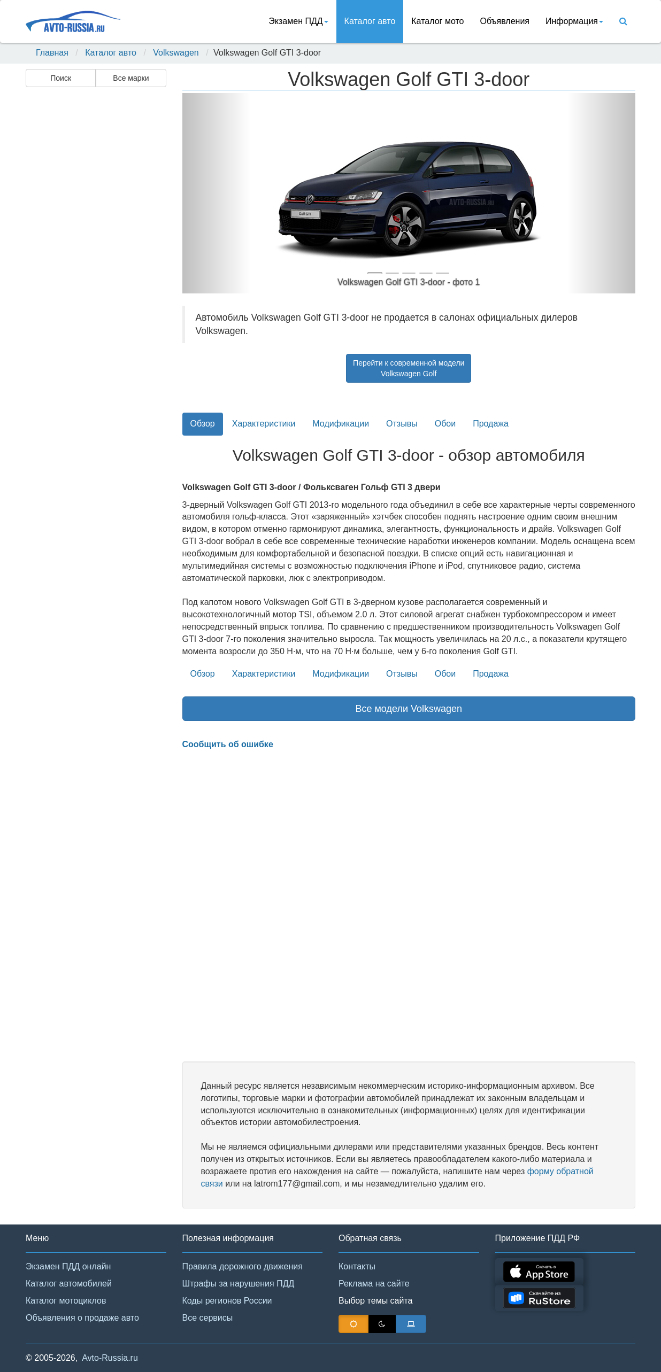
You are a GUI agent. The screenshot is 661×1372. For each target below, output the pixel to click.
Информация (574, 21)
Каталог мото (437, 21)
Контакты (357, 1266)
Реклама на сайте (374, 1283)
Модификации (340, 423)
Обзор (202, 423)
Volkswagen (175, 52)
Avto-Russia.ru (110, 1357)
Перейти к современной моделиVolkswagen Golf (408, 368)
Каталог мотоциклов (66, 1300)
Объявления (504, 21)
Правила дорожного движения (242, 1266)
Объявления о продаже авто (82, 1317)
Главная (52, 52)
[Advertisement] (95, 259)
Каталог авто (370, 21)
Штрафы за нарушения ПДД (238, 1283)
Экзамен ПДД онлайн (68, 1266)
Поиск (60, 78)
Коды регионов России (227, 1300)
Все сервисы (207, 1317)
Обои (445, 423)
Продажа (491, 423)
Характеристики (264, 423)
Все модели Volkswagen (408, 708)
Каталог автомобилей (69, 1283)
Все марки (131, 78)
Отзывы (402, 423)
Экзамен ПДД (298, 21)
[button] (216, 193)
